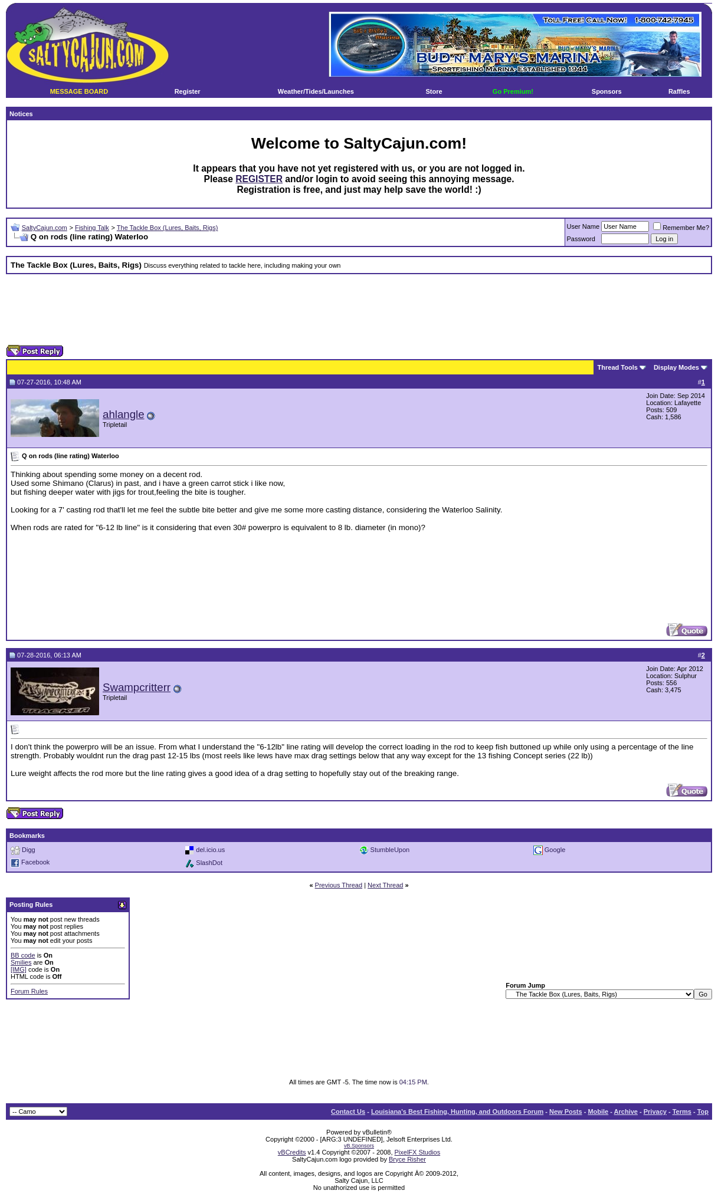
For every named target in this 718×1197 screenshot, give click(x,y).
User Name (583, 226)
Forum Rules (29, 991)
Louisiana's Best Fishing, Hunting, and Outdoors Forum (457, 1111)
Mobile (598, 1111)
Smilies (21, 962)
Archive (626, 1111)
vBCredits (292, 1152)
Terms (682, 1111)
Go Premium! (513, 91)
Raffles (679, 91)
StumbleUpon (390, 849)
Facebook (35, 862)
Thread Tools (618, 367)
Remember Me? (681, 227)
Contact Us (348, 1111)
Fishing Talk (92, 227)
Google (555, 849)
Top (703, 1111)
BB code (23, 955)
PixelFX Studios (418, 1152)
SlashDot (209, 862)
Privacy (655, 1111)
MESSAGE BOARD (79, 91)
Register (188, 91)
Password (581, 238)
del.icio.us (210, 849)
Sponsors (607, 91)
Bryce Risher (407, 1159)
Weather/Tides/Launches (316, 91)
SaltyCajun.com (44, 227)
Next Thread (385, 885)
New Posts (565, 1111)
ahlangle (124, 414)
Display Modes (676, 367)
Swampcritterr (137, 687)
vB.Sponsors (359, 1146)
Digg (28, 849)
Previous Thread (339, 885)
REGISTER (259, 179)
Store (434, 91)
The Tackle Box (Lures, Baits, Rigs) (167, 227)
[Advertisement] (359, 309)
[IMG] (19, 969)
